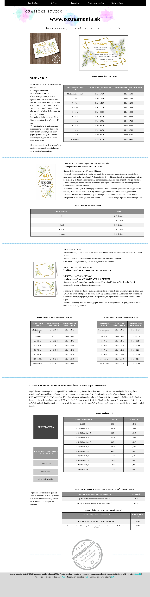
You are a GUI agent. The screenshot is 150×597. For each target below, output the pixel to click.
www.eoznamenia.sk (75, 19)
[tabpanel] (45, 113)
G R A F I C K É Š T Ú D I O (43, 11)
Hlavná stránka (33, 3)
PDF (63, 577)
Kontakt (137, 574)
